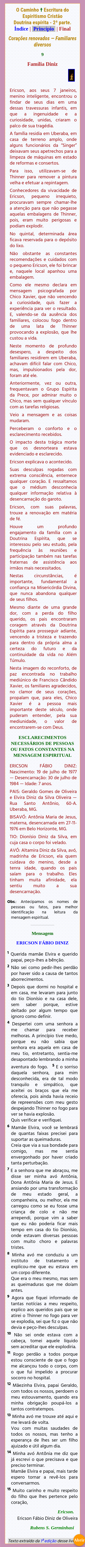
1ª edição (48, 1541)
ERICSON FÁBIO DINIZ (42, 942)
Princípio (43, 29)
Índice (21, 29)
